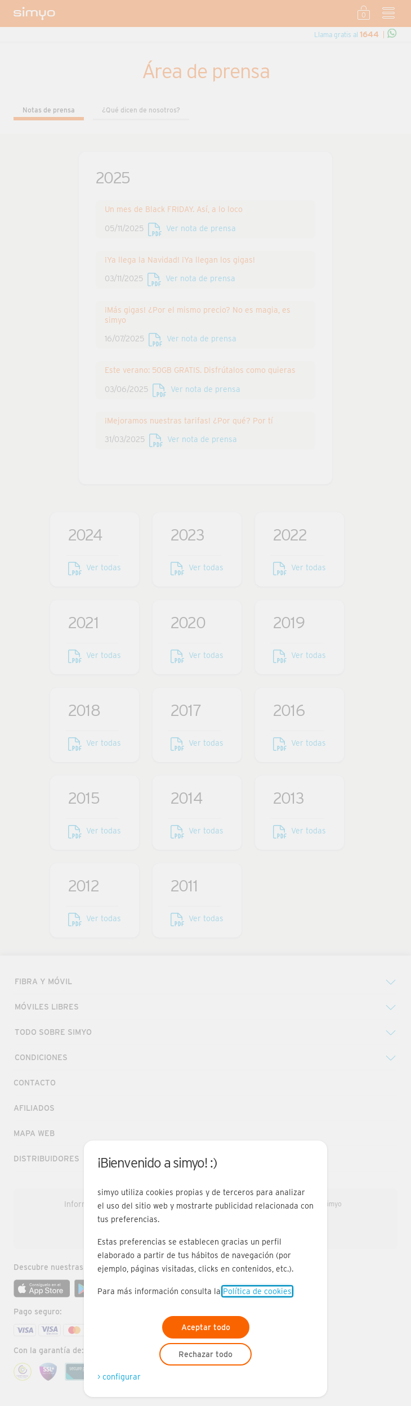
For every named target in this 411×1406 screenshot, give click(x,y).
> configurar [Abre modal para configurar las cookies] (119, 1376)
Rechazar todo (205, 1354)
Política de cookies (257, 1291)
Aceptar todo (205, 1327)
